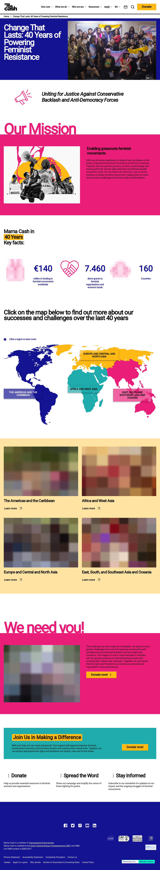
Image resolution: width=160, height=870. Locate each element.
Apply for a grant (20, 862)
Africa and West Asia (98, 501)
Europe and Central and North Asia (30, 572)
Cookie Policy (88, 862)
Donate (147, 7)
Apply (107, 7)
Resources (94, 7)
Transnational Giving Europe (41, 843)
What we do (61, 7)
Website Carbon (146, 861)
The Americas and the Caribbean (29, 501)
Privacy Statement (12, 857)
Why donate (35, 862)
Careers (7, 862)
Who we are (78, 7)
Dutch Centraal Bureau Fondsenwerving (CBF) (50, 846)
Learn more (10, 508)
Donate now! (99, 674)
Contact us (72, 857)
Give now (45, 7)
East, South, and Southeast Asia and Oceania (116, 572)
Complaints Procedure (55, 857)
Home (6, 16)
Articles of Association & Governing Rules (61, 862)
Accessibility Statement (32, 857)
